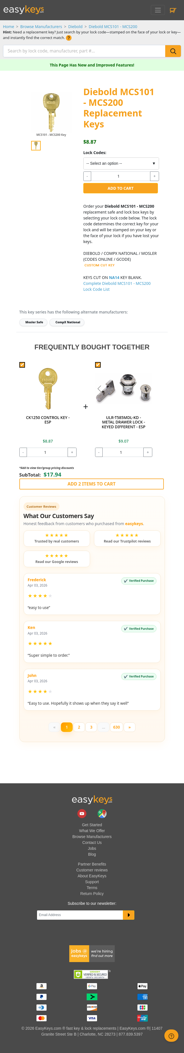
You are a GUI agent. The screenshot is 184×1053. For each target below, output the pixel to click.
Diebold (75, 26)
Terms (92, 887)
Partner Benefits (92, 864)
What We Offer (92, 830)
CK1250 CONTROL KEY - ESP (48, 420)
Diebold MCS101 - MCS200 (113, 26)
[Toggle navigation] (158, 10)
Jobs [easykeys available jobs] (92, 848)
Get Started (92, 825)
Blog (92, 854)
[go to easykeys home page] (92, 799)
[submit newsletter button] (128, 915)
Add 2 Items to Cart (92, 484)
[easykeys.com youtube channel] (82, 813)
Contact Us (92, 842)
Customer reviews (92, 870)
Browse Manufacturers (41, 26)
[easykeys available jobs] (92, 953)
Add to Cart (121, 188)
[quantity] (121, 176)
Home (8, 26)
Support (92, 882)
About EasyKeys (92, 876)
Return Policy (92, 893)
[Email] (80, 915)
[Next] (129, 727)
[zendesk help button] (171, 1035)
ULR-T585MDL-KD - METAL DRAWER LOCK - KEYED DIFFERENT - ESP (123, 422)
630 (116, 727)
